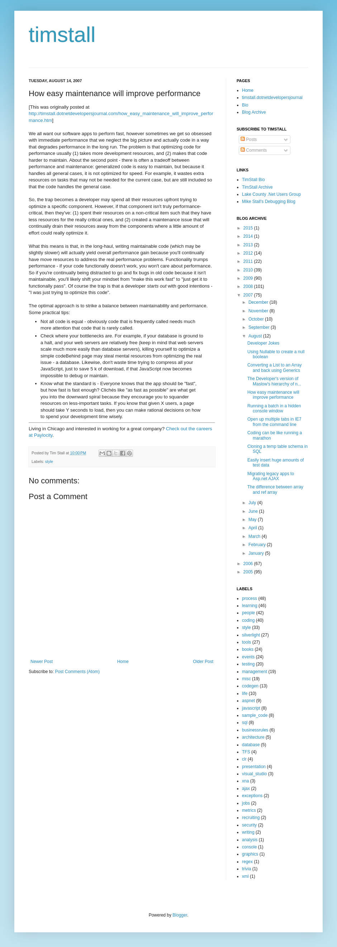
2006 (248, 563)
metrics (249, 810)
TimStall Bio (253, 179)
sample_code (254, 715)
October (256, 319)
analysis (249, 839)
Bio (245, 105)
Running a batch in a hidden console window (274, 408)
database (251, 744)
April (253, 527)
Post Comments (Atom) (77, 671)
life (244, 693)
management (254, 671)
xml (245, 876)
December (259, 302)
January (256, 553)
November (259, 310)
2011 (248, 261)
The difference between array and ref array (275, 489)
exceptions (252, 795)
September (259, 327)
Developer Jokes (263, 343)
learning (249, 605)
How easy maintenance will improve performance (273, 395)
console (249, 846)
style (49, 461)
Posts (249, 139)
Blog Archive (254, 112)
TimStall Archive (257, 187)
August (255, 335)
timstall (62, 35)
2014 (248, 236)
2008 (248, 286)
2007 (248, 295)
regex (247, 861)
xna (245, 780)
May (253, 519)
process (249, 598)
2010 (248, 270)
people (248, 612)
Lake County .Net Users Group (271, 194)
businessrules (255, 730)
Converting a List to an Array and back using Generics (274, 368)
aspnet (248, 700)
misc (246, 678)
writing (248, 832)
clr (244, 759)
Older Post (203, 661)
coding (248, 620)
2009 (248, 278)
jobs (246, 803)
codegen (250, 685)
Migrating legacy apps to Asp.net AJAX (270, 476)
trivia (246, 868)
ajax (246, 788)
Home (123, 661)
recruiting (251, 817)
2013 (248, 244)
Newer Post (41, 661)
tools (246, 642)
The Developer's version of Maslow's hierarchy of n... (274, 381)
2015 (248, 228)
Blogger (179, 915)
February (257, 544)
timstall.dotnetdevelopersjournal (272, 97)
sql (244, 722)
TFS (246, 751)
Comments (254, 150)
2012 (248, 253)
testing (248, 664)
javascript (251, 708)
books (247, 649)
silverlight (251, 635)
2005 (248, 571)
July (252, 502)
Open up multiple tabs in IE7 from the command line (274, 422)
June (253, 511)
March (255, 536)
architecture (253, 737)
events (248, 656)
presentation (254, 766)
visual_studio (254, 773)
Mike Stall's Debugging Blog (268, 201)
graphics (250, 854)
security (249, 825)
